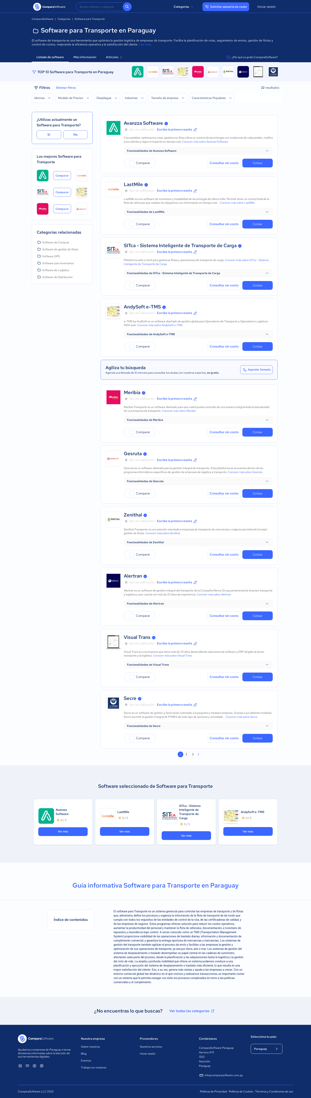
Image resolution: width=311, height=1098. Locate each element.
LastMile (133, 184)
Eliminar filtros (66, 87)
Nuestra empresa (93, 1039)
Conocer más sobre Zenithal (162, 533)
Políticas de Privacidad (213, 1091)
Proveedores (149, 1039)
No (75, 134)
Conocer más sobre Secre (241, 717)
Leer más (145, 44)
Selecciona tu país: (264, 1037)
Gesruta (133, 453)
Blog (83, 1053)
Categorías (184, 6)
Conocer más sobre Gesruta (245, 472)
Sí (48, 134)
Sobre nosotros (90, 1046)
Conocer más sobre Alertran (214, 594)
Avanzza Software (143, 123)
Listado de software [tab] (50, 57)
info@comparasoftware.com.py (221, 1075)
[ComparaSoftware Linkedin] (20, 1065)
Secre (130, 698)
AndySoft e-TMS (142, 307)
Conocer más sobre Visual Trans (172, 655)
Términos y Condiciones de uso (274, 1091)
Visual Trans (137, 637)
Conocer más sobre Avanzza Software (205, 141)
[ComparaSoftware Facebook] (34, 1065)
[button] (198, 151)
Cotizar (257, 163)
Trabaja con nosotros (93, 1067)
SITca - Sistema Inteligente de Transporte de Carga (180, 245)
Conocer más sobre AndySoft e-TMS (160, 325)
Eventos (86, 1060)
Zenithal (133, 515)
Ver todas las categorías (192, 1011)
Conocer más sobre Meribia (179, 411)
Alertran (133, 576)
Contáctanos (208, 1039)
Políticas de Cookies (241, 1091)
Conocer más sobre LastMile (237, 202)
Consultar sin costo (224, 163)
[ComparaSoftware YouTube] (27, 1065)
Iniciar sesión (266, 7)
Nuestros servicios (151, 1046)
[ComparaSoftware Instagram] (41, 1065)
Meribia (132, 392)
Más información (84, 57)
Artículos (114, 57)
